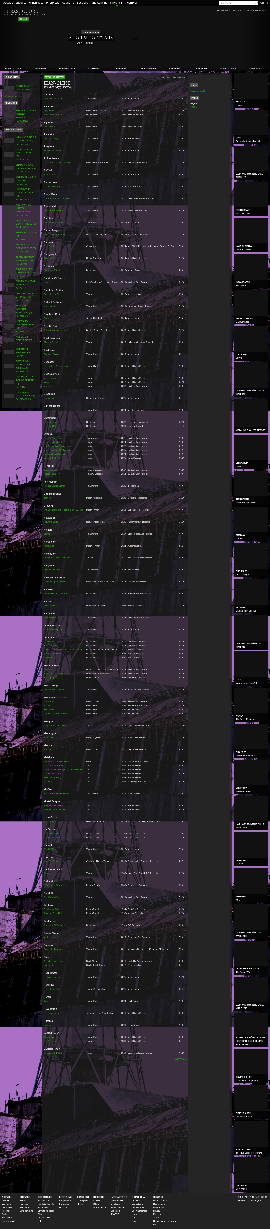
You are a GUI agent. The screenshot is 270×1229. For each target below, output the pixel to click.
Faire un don (159, 1207)
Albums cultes (44, 1217)
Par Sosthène (26, 140)
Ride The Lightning (52, 777)
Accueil (5, 1200)
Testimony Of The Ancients (56, 925)
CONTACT (132, 3)
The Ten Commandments (55, 713)
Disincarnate (49, 657)
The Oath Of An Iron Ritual (56, 366)
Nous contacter (160, 1200)
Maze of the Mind (52, 186)
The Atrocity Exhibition (54, 446)
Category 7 (49, 258)
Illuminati (48, 498)
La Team (136, 1200)
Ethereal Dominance (53, 805)
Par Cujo (24, 340)
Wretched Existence (53, 114)
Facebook (157, 1214)
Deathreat (48, 126)
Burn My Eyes (50, 677)
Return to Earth (51, 522)
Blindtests (115, 1211)
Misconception (50, 306)
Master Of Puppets (52, 773)
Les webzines (138, 1207)
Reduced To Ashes (52, 354)
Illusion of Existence (53, 1001)
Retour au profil (197, 91)
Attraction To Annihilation (55, 725)
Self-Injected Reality (53, 885)
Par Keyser (23, 352)
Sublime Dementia (52, 653)
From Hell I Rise (51, 617)
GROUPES (21, 3)
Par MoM (26, 272)
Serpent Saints (50, 422)
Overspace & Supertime (55, 330)
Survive (47, 873)
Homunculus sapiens (53, 210)
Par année (43, 1207)
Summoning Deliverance (55, 582)
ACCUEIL (8, 3)
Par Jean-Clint (26, 223)
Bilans (96, 1204)
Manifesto (48, 641)
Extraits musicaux (46, 1211)
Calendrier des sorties (14, 96)
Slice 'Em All (49, 246)
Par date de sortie (46, 1204)
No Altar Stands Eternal (54, 486)
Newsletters (7, 1217)
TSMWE (115, 1214)
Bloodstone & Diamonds (55, 673)
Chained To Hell (51, 342)
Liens (134, 1214)
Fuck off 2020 (50, 174)
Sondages (115, 1204)
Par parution (43, 1200)
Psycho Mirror (50, 849)
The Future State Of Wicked (57, 198)
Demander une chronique (165, 1221)
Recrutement (159, 1204)
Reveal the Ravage (52, 949)
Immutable (48, 737)
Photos (80, 1204)
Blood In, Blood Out (53, 442)
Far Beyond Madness (54, 150)
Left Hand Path (51, 426)
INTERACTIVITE (99, 3)
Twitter (156, 1217)
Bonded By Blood (52, 458)
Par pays (24, 1204)
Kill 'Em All (48, 781)
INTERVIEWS (52, 3)
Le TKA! (63, 1207)
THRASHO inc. (117, 3)
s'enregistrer (260, 10)
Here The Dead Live (53, 861)
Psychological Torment (54, 837)
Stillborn (47, 705)
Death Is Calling (51, 138)
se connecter (246, 10)
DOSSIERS (82, 3)
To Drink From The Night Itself (57, 162)
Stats (134, 1221)
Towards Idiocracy (52, 570)
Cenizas (47, 318)
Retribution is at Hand (54, 689)
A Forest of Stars (90, 37)
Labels (41, 1221)
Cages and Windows (53, 222)
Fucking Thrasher (52, 977)
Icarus (46, 382)
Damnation (49, 110)
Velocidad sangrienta (53, 629)
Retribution (49, 709)
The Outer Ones (51, 1013)
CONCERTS (68, 3)
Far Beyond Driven (52, 909)
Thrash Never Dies (52, 410)
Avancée (264, 3)
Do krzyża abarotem (53, 98)
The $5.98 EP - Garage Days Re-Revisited (63, 769)
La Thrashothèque (140, 1211)
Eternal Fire (49, 398)
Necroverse (49, 546)
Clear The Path (51, 606)
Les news (6, 1204)
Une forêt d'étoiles (85, 43)
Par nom (24, 1200)
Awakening (49, 1037)
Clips (40, 1214)
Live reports (82, 1200)
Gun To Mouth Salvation (55, 234)
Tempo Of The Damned (54, 454)
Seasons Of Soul (51, 833)
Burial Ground (50, 645)
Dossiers (97, 1200)
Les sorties (7, 1207)
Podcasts (6, 1211)
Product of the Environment (56, 793)
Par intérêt (24, 1207)
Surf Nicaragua (51, 1041)
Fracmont (48, 749)
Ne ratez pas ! (8, 1221)
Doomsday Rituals (52, 270)
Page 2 (193, 107)
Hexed (47, 282)
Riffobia (47, 1025)
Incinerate (48, 386)
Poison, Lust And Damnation (57, 558)
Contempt (48, 965)
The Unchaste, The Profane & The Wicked (63, 510)
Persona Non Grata (53, 438)
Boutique (157, 1211)
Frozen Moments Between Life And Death (63, 649)
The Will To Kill (50, 701)
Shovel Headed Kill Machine (57, 450)
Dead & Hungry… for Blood (56, 594)
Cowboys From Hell (53, 913)
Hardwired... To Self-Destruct (57, 761)
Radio (4, 1214)
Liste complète (26, 1211)
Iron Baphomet (50, 821)
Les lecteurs (137, 1204)
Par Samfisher (26, 248)
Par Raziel (25, 284)
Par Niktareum (26, 168)
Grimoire (48, 534)
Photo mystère (117, 1207)
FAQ (155, 1224)
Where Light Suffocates (54, 809)
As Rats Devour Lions (54, 961)
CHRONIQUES (36, 3)
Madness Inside (51, 937)
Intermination (50, 378)
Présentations (99, 1207)
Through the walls (52, 989)
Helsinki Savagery (52, 474)
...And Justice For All (53, 765)
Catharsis (48, 669)
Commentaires (118, 1200)
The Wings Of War (52, 897)
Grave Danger (50, 470)
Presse (135, 1217)
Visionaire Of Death (53, 1053)
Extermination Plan (52, 294)
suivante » (181, 1058)
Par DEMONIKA (26, 395)
